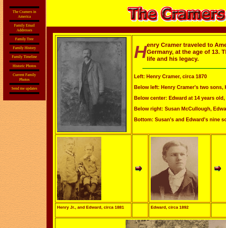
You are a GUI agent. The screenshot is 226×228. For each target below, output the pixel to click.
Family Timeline (24, 56)
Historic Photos (24, 66)
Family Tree (24, 39)
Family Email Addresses (24, 27)
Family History (24, 48)
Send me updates (24, 88)
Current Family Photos (24, 77)
